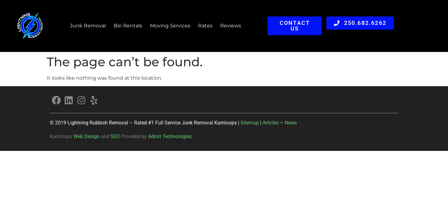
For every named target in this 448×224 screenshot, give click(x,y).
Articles (271, 123)
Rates (205, 26)
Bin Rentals (128, 26)
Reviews (230, 26)
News (291, 123)
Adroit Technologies (170, 136)
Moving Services (170, 26)
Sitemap (249, 123)
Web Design (86, 136)
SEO (115, 136)
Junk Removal (88, 26)
